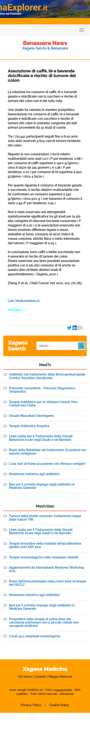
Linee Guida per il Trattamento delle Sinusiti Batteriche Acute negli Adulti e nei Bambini (40, 438)
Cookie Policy (59, 705)
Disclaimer (67, 694)
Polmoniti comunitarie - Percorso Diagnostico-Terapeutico (42, 390)
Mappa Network (60, 676)
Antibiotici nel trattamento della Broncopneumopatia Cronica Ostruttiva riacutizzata (47, 376)
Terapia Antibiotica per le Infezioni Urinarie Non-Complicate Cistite (43, 403)
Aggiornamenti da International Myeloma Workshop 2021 (46, 569)
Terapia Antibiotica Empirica (29, 426)
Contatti (40, 676)
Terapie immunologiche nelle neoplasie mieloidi (43, 557)
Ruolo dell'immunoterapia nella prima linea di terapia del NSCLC (47, 583)
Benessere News (45, 43)
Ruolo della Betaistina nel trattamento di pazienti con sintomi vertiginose (47, 451)
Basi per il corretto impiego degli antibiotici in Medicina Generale (42, 486)
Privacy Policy (31, 705)
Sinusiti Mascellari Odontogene (31, 416)
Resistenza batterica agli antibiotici (34, 474)
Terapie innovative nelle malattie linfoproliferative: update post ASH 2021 (45, 545)
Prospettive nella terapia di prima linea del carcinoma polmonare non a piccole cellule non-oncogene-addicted (44, 623)
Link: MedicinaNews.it (23, 301)
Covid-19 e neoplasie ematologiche (34, 636)
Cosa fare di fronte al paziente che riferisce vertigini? (47, 464)
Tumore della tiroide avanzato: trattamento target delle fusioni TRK (45, 517)
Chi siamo (25, 676)
